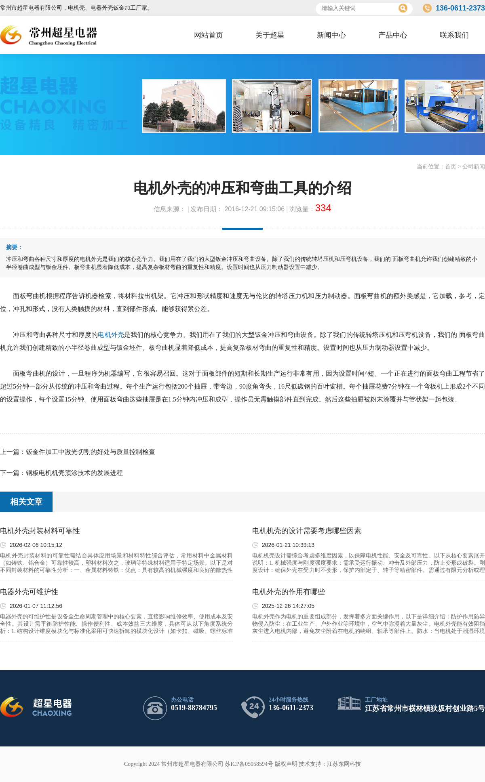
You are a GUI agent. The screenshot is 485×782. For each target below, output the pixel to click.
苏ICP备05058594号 (249, 764)
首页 (450, 167)
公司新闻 (473, 167)
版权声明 (286, 764)
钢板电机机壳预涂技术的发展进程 (74, 472)
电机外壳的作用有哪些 (288, 592)
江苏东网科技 (344, 764)
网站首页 (208, 35)
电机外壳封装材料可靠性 (40, 531)
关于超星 (270, 35)
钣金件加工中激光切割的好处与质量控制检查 (90, 451)
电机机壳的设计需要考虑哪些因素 (306, 531)
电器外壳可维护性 (29, 592)
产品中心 (392, 35)
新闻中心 (331, 35)
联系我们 (454, 35)
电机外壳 (111, 334)
